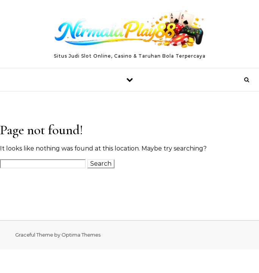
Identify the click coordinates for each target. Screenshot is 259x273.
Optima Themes (80, 235)
